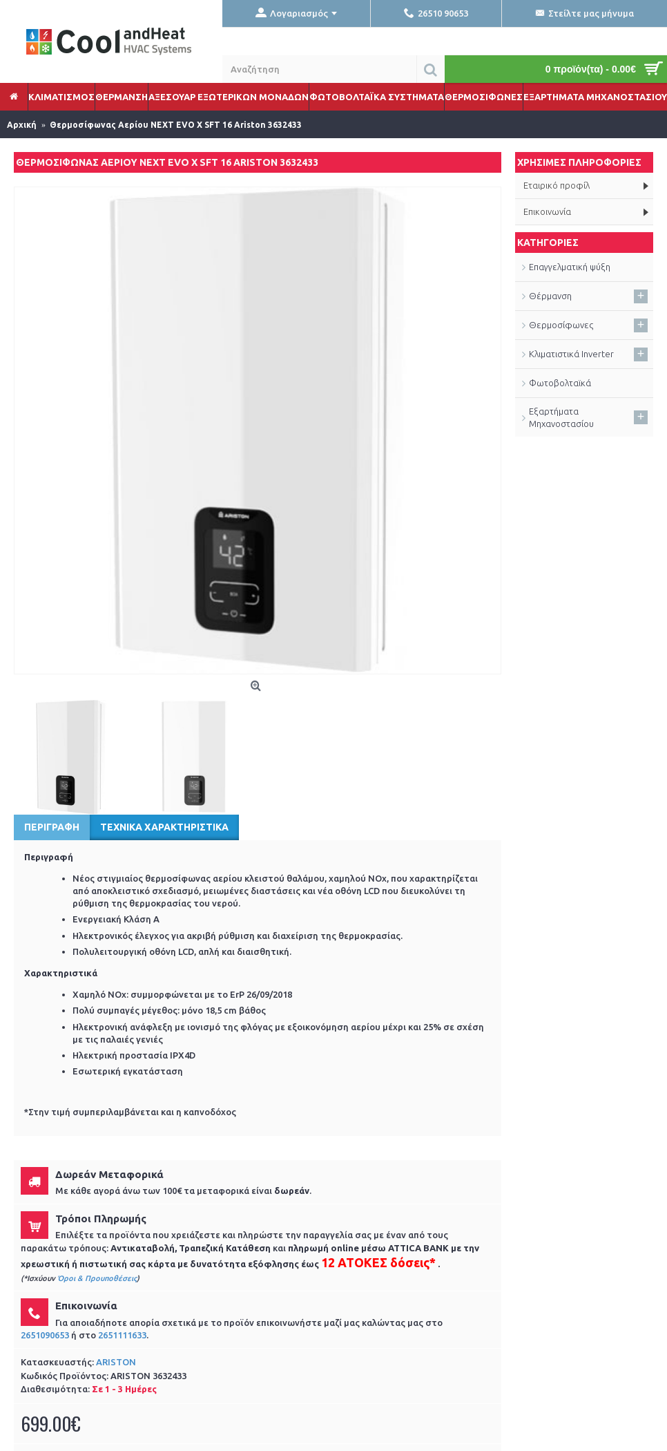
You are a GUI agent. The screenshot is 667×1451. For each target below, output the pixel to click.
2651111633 (122, 1335)
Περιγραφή (51, 827)
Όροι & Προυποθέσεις (97, 1278)
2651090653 (45, 1335)
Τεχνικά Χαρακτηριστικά (164, 827)
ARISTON (116, 1362)
